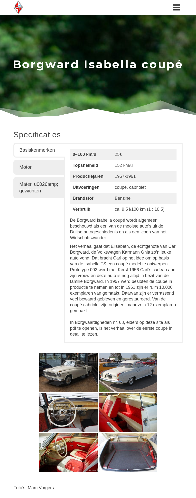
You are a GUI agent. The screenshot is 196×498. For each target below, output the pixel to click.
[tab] (39, 150)
